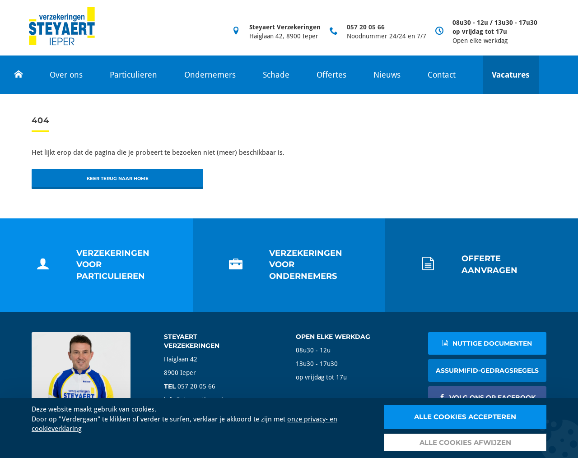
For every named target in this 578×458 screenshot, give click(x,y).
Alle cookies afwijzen (465, 442)
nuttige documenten (487, 343)
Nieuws (387, 74)
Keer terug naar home (118, 178)
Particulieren (133, 74)
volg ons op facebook (487, 397)
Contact (442, 74)
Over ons (66, 74)
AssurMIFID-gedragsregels (487, 370)
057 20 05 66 (366, 27)
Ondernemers (210, 74)
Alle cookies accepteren (465, 416)
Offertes (331, 74)
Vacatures (511, 74)
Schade (276, 74)
